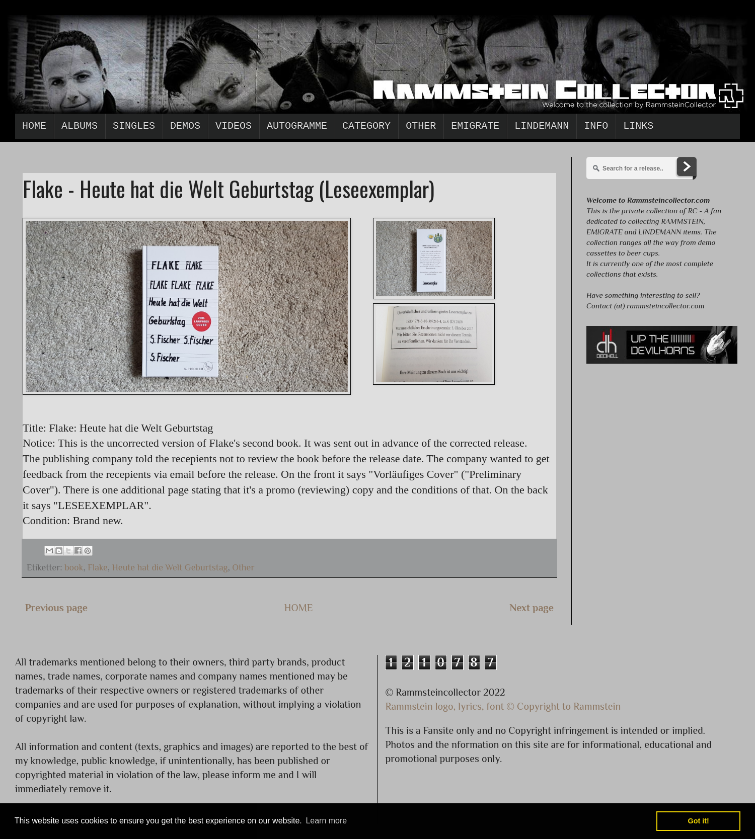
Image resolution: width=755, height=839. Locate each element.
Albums (79, 126)
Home (34, 126)
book (73, 567)
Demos (185, 126)
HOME (298, 607)
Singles (134, 126)
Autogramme (297, 126)
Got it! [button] (698, 821)
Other (421, 126)
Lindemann (541, 126)
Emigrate (475, 126)
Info (596, 126)
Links (638, 126)
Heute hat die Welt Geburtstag (170, 567)
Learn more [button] (326, 820)
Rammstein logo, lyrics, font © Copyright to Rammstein (503, 706)
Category (366, 126)
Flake (98, 567)
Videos (233, 126)
